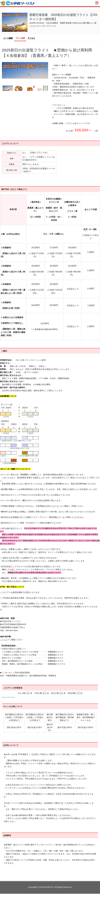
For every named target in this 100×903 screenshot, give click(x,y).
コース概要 (8, 38)
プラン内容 (20, 38)
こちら (3, 639)
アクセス (31, 38)
